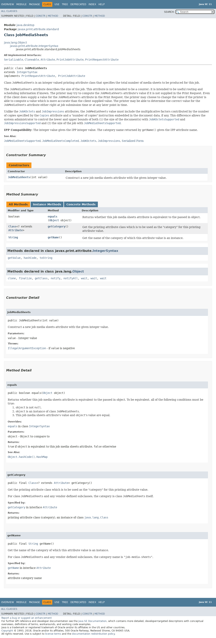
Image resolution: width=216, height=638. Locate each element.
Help (101, 4)
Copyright (7, 630)
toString (46, 257)
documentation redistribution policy (93, 633)
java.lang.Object (15, 42)
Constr (40, 15)
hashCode (30, 257)
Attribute (48, 59)
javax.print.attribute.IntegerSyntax (34, 45)
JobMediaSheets (19, 177)
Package (34, 4)
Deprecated (78, 4)
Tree (65, 4)
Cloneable (32, 59)
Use (56, 4)
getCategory (56, 226)
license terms (53, 633)
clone (12, 278)
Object (54, 220)
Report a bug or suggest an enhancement (26, 618)
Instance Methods (47, 204)
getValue (14, 257)
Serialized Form (133, 140)
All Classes (9, 11)
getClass (41, 278)
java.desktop (25, 25)
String (13, 237)
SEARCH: (169, 12)
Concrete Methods (80, 204)
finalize (25, 278)
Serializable (13, 59)
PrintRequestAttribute (102, 59)
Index (92, 4)
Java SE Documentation (92, 621)
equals (52, 216)
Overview (7, 4)
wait (84, 278)
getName (53, 237)
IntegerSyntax (27, 72)
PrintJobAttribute (70, 59)
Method (53, 15)
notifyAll (70, 278)
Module (21, 4)
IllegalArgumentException (27, 348)
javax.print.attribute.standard (38, 29)
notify (55, 278)
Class (12, 226)
